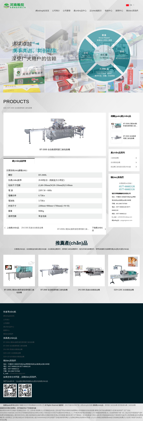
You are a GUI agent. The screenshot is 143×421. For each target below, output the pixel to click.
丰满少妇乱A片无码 (21, 417)
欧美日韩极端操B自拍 (106, 415)
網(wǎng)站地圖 (86, 405)
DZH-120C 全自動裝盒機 (12, 353)
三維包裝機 (115, 158)
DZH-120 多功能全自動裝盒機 (13, 356)
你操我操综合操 (33, 415)
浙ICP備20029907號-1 (73, 405)
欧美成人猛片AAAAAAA (37, 417)
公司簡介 (56, 11)
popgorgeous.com (126, 220)
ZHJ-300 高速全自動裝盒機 (12, 349)
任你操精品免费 (117, 417)
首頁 (4, 108)
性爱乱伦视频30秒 (46, 415)
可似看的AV (60, 413)
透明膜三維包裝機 (111, 405)
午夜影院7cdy (119, 415)
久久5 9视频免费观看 (98, 413)
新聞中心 (119, 11)
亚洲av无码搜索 (59, 415)
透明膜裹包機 (122, 405)
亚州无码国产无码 (52, 417)
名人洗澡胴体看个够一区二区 (117, 413)
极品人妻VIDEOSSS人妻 (19, 415)
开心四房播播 (129, 415)
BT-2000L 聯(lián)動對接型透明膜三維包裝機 (18, 342)
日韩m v (94, 415)
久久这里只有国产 (130, 417)
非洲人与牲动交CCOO (47, 413)
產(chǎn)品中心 (80, 11)
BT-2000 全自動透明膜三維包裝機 (20, 108)
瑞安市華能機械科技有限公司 (34, 405)
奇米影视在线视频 (84, 413)
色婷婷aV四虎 (85, 417)
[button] (68, 84)
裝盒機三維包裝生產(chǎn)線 (121, 167)
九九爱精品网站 (73, 417)
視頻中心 (108, 11)
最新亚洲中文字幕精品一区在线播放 (78, 415)
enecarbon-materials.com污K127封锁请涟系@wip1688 (19, 413)
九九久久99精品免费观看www (100, 417)
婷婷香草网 (63, 417)
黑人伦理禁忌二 (7, 417)
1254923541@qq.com (125, 217)
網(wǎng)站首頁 (42, 11)
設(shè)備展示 (96, 11)
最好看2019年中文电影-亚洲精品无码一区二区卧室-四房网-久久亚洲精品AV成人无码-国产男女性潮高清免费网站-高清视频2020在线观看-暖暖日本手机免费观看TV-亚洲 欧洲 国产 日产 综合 (65, 410)
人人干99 (74, 413)
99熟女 (67, 413)
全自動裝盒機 (115, 162)
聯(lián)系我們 (132, 11)
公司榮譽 (66, 11)
